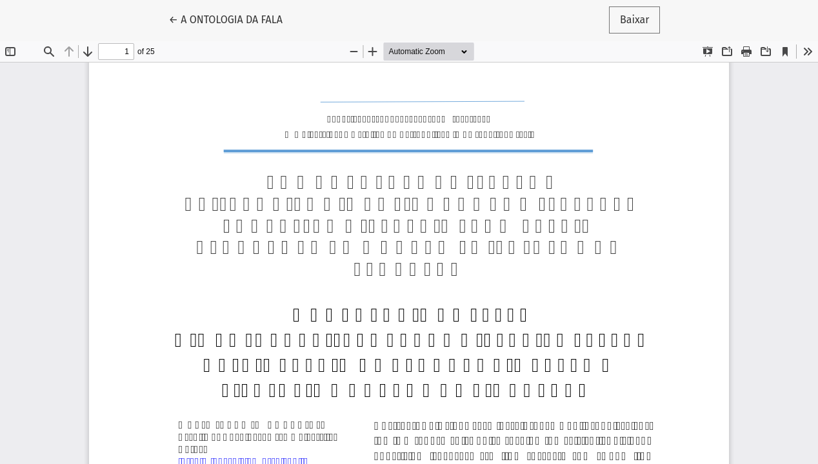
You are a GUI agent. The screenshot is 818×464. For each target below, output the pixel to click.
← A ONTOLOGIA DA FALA (231, 19)
